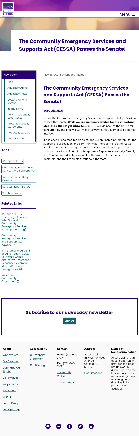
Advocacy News (17, 93)
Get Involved (10, 378)
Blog (10, 82)
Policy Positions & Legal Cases (18, 116)
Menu (127, 14)
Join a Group (11, 403)
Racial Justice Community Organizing (10, 278)
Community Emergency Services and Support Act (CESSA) (14, 240)
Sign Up (70, 320)
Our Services (10, 361)
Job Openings (11, 409)
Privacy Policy (65, 382)
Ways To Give (11, 384)
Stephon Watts (11, 193)
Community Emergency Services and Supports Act (18, 169)
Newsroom (11, 74)
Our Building (38, 365)
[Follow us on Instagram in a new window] (91, 426)
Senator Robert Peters (16, 186)
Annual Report (16, 138)
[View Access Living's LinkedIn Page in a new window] (58, 426)
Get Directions (93, 373)
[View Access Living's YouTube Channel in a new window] (48, 426)
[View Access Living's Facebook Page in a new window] (69, 426)
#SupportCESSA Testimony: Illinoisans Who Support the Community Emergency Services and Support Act (14, 222)
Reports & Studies (18, 132)
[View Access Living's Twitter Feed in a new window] (80, 426)
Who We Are (10, 355)
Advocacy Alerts (17, 87)
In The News (15, 108)
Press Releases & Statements (18, 125)
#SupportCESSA (12, 161)
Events (7, 397)
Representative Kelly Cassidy (15, 179)
